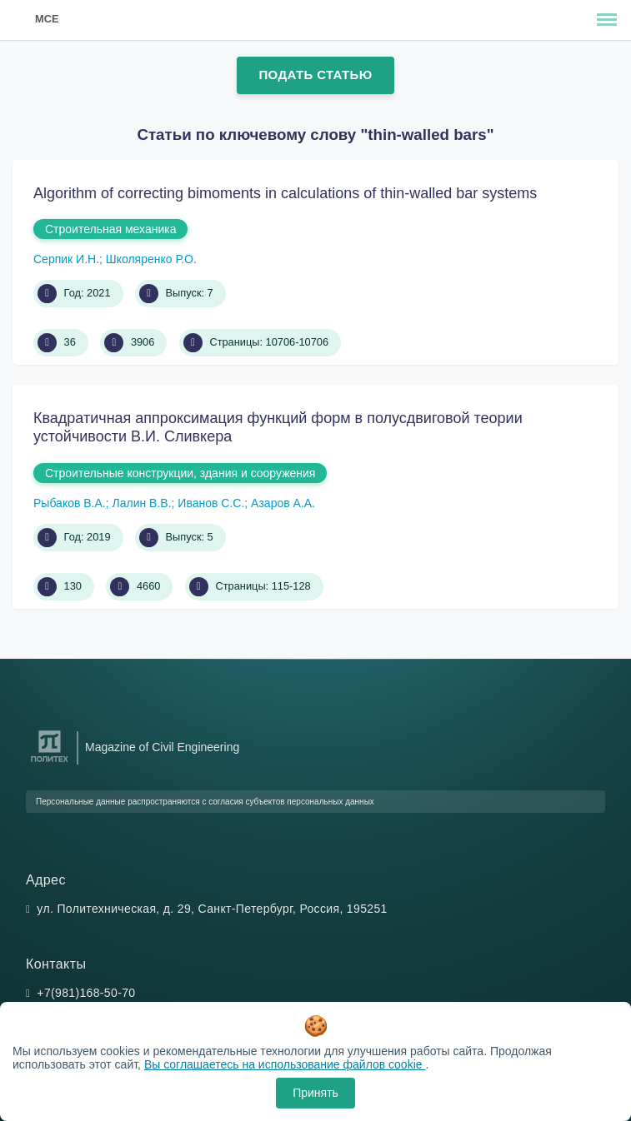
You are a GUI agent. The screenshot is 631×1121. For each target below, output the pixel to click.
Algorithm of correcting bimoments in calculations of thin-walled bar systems (285, 193)
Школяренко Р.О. (151, 259)
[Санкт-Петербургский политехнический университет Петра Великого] (49, 762)
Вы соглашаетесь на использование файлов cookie (285, 1064)
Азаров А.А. (283, 503)
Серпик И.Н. (66, 259)
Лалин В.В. (142, 503)
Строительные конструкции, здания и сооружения (180, 473)
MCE (46, 18)
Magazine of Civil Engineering (162, 747)
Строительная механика (110, 229)
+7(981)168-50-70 (86, 992)
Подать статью (315, 74)
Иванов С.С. (211, 503)
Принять (315, 1092)
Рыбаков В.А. (69, 503)
